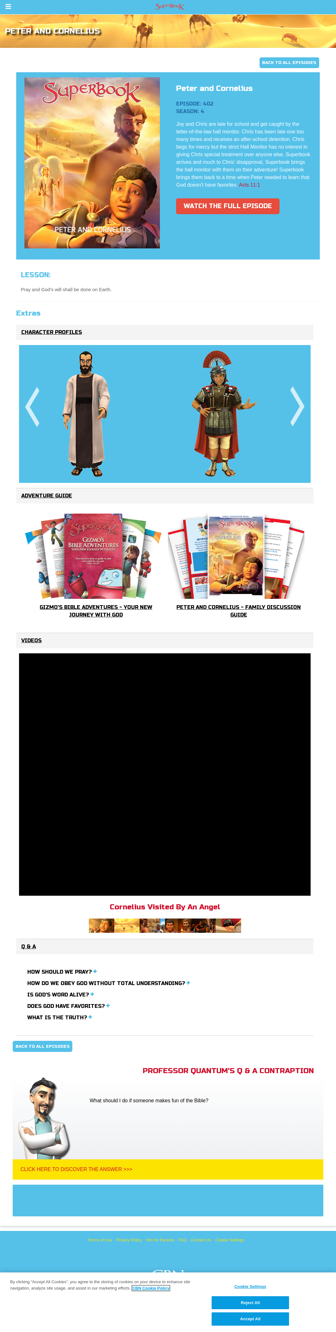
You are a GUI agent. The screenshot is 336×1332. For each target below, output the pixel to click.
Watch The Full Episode (228, 206)
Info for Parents (160, 1240)
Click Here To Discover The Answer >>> (76, 1169)
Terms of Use (100, 1240)
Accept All (250, 1318)
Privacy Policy (129, 1240)
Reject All (250, 1302)
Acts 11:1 (249, 185)
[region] (168, 1302)
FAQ (182, 1240)
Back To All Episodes (289, 62)
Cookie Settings (229, 1240)
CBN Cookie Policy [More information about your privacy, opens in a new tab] (150, 1288)
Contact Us (201, 1240)
